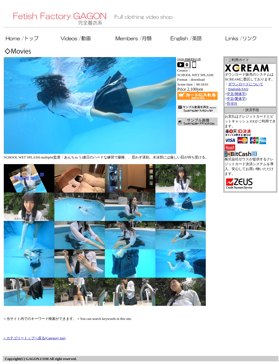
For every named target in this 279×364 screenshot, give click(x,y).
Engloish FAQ (238, 89)
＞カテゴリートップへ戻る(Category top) (34, 338)
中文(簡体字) (237, 94)
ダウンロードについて (245, 84)
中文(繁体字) (237, 99)
